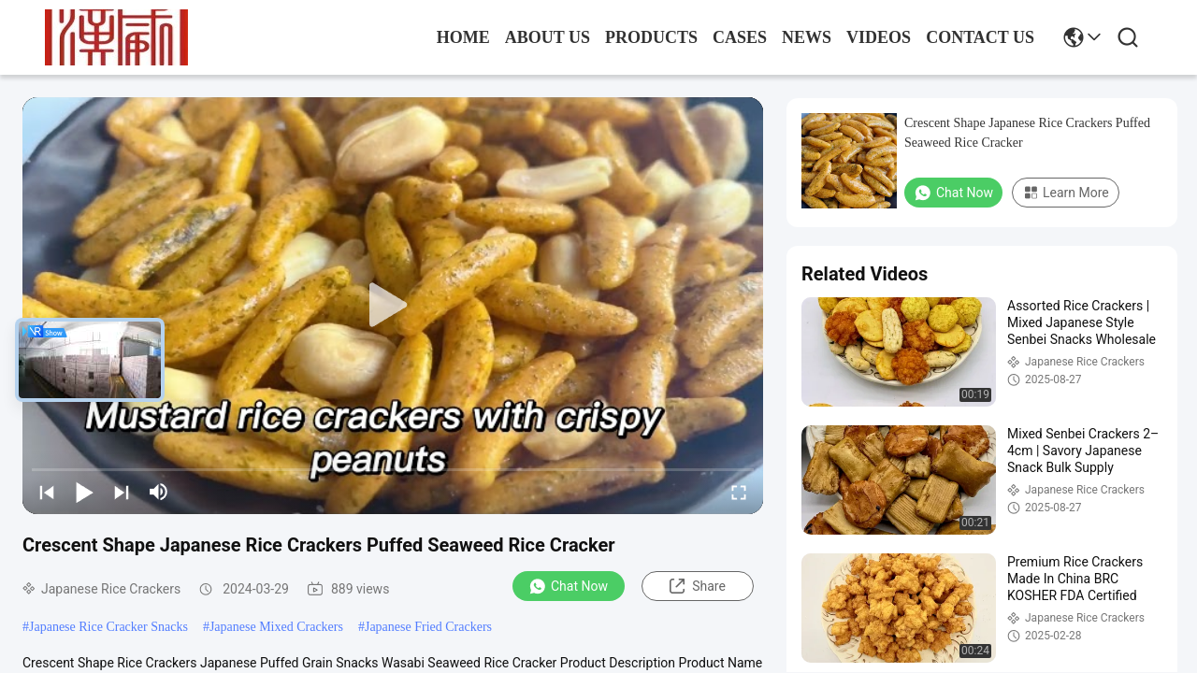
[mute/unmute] (159, 492)
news (806, 37)
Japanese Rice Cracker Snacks (108, 627)
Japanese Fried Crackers (428, 627)
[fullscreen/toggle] (738, 492)
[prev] (46, 492)
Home (463, 37)
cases (740, 37)
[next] (121, 492)
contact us (980, 37)
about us (547, 37)
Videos (878, 37)
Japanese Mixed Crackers (276, 627)
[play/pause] (84, 492)
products (651, 37)
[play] (392, 305)
